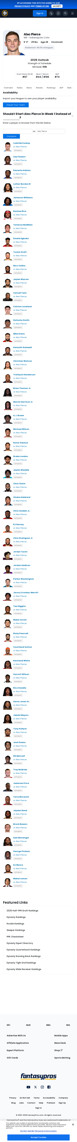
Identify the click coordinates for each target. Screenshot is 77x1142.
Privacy (12, 1098)
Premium (51, 1103)
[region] (38, 1131)
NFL (8, 1025)
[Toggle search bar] (65, 13)
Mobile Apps (61, 1035)
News (29, 87)
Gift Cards (12, 1057)
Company (63, 1098)
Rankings (51, 87)
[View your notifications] (58, 13)
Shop (58, 1050)
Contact (31, 1103)
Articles (39, 87)
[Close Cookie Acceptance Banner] (73, 1124)
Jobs (21, 1103)
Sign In (38, 1108)
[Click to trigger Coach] (51, 13)
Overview (8, 87)
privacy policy (22, 6)
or (34, 134)
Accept (57, 6)
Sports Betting (62, 1057)
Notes (20, 87)
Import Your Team (16, 105)
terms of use (42, 6)
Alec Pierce (32, 34)
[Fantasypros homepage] (5, 15)
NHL (68, 1025)
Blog (13, 1103)
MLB (28, 1025)
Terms (36, 1098)
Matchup (71, 87)
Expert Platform (15, 1050)
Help (41, 1103)
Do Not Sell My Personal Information (38, 1131)
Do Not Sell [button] (25, 1098)
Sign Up (62, 1103)
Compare (11, 136)
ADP (61, 87)
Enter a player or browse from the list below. (27, 122)
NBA (48, 1025)
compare (18, 150)
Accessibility (49, 1098)
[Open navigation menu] (72, 13)
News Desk (60, 1042)
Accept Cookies (38, 1137)
